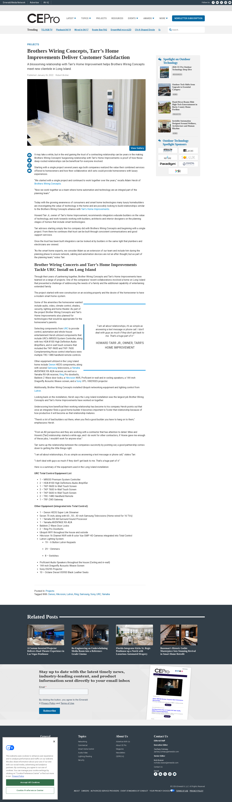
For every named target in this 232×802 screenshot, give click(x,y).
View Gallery (137, 148)
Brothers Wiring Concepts (47, 183)
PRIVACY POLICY (196, 791)
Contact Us (158, 767)
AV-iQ (46, 2)
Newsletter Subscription (188, 18)
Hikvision (70, 378)
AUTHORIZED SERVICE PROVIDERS (105, 791)
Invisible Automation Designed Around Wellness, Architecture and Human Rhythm (184, 125)
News (175, 94)
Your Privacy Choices (160, 791)
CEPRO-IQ (120, 756)
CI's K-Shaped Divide (145, 30)
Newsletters (120, 753)
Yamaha (76, 368)
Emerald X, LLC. (183, 786)
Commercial (82, 745)
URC (66, 328)
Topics (84, 18)
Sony (79, 381)
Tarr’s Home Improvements (95, 209)
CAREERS (85, 791)
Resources (117, 18)
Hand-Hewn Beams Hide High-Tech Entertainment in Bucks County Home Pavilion (184, 106)
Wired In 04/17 (81, 30)
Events (132, 18)
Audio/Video (83, 753)
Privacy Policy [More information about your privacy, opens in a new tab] (18, 776)
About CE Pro (121, 745)
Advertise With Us (123, 742)
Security (81, 760)
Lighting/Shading (85, 756)
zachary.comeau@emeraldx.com (166, 752)
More (162, 18)
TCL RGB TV (46, 30)
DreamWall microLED (121, 30)
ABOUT (77, 791)
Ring (61, 374)
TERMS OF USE (182, 791)
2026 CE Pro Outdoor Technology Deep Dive (182, 68)
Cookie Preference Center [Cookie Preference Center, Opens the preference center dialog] (30, 790)
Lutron (37, 390)
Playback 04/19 (63, 30)
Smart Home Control (86, 749)
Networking (82, 742)
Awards (147, 18)
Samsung (52, 368)
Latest (70, 18)
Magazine (120, 749)
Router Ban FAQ (99, 30)
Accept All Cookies (30, 782)
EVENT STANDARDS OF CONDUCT (134, 791)
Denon (52, 364)
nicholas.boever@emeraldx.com (166, 763)
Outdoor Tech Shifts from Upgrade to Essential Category (183, 87)
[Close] (54, 741)
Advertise (34, 2)
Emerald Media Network (14, 2)
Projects (101, 18)
